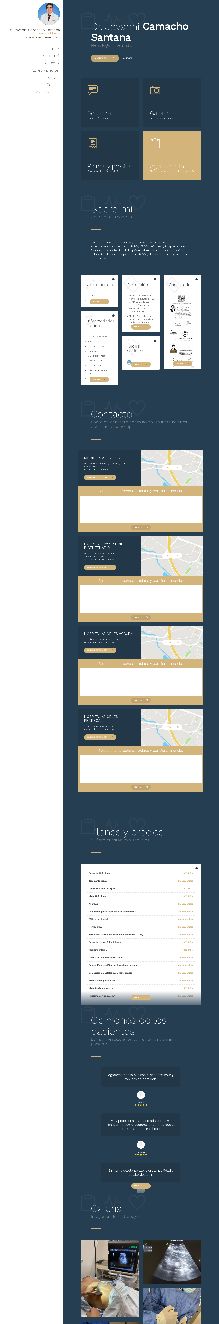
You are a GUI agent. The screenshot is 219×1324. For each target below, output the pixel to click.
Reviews (51, 77)
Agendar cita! (47, 92)
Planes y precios (45, 70)
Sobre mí (51, 55)
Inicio (54, 48)
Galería (53, 84)
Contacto (51, 63)
